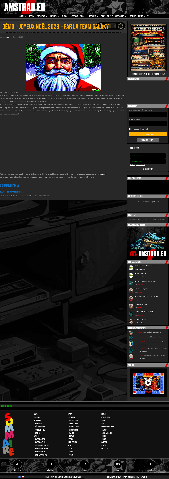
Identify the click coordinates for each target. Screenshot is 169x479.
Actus (36, 412)
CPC (103, 418)
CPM (104, 433)
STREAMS (74, 17)
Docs (104, 437)
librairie (132, 17)
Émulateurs (72, 440)
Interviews (38, 418)
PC (103, 421)
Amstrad (38, 421)
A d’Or (103, 443)
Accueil (21, 17)
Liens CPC (105, 446)
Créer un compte (147, 137)
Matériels (37, 433)
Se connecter (148, 166)
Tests (71, 449)
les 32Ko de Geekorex (154, 330)
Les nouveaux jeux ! (141, 286)
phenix (139, 290)
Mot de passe (134, 117)
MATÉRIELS (53, 17)
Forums (37, 415)
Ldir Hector (142, 339)
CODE (103, 17)
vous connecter (16, 193)
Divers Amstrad (41, 452)
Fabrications (74, 421)
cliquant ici (102, 172)
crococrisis (141, 267)
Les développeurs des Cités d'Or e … (146, 294)
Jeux (69, 443)
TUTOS (64, 17)
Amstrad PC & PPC (41, 446)
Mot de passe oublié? (137, 162)
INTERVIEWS (41, 17)
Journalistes (40, 427)
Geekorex (7, 35)
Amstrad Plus (40, 440)
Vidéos (70, 437)
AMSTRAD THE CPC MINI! (143, 309)
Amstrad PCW (40, 449)
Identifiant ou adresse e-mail (141, 108)
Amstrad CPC (40, 437)
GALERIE (110, 17)
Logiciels (92, 17)
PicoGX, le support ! (141, 302)
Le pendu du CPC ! (141, 271)
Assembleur (107, 430)
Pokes (71, 452)
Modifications (74, 424)
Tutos (70, 412)
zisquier (141, 330)
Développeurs (40, 424)
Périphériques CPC (42, 443)
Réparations (73, 427)
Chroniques (119, 17)
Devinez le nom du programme (145, 263)
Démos (103, 412)
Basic (104, 427)
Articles (72, 446)
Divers (140, 17)
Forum (31, 17)
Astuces (72, 415)
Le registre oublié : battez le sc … (145, 279)
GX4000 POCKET (140, 317)
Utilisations (73, 418)
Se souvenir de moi (138, 127)
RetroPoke (140, 320)
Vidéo (82, 17)
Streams (71, 433)
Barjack (60, 474)
